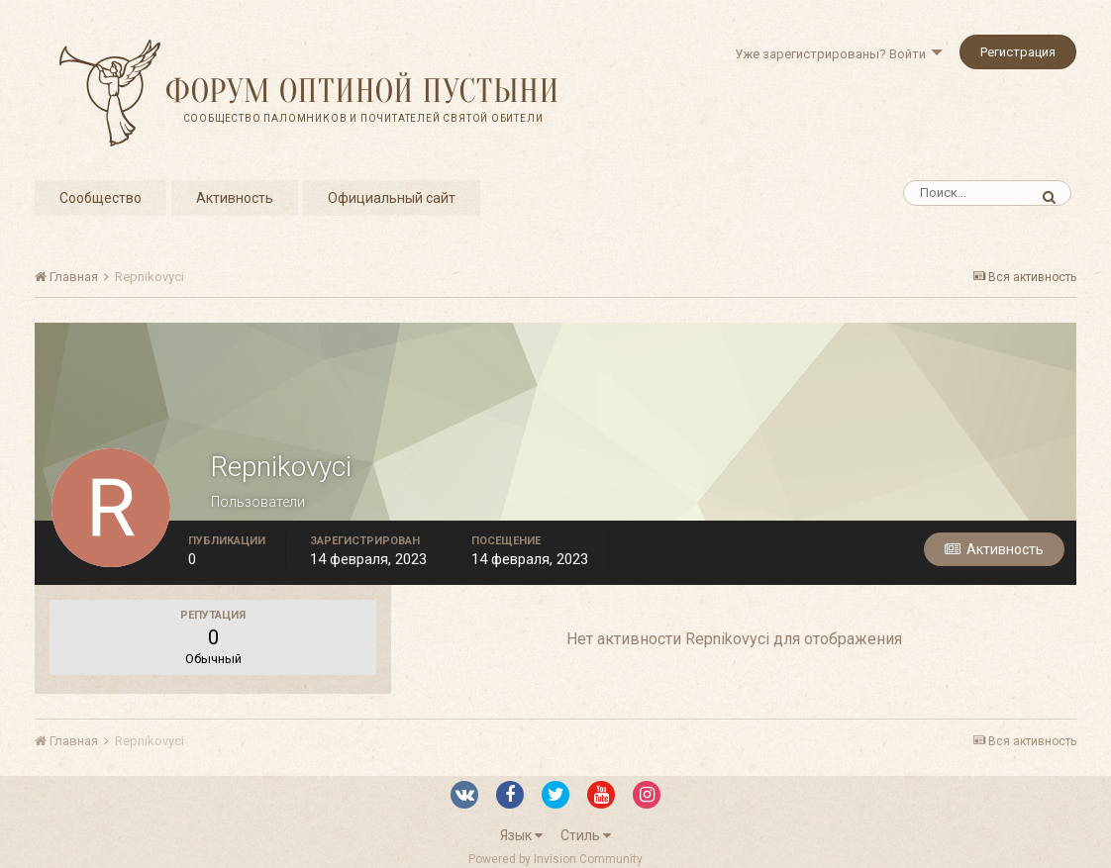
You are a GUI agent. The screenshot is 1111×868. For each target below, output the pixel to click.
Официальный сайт (391, 198)
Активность (234, 198)
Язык (521, 835)
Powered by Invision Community (555, 859)
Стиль (585, 835)
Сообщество (100, 198)
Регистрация (1018, 52)
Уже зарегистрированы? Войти (838, 54)
